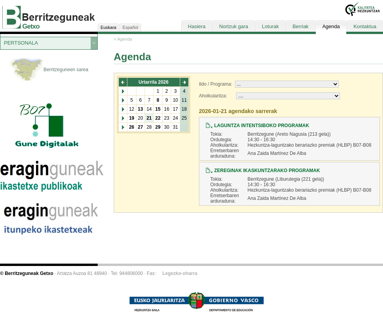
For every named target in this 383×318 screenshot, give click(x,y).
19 (131, 118)
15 (157, 109)
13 (140, 109)
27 (140, 127)
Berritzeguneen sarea (48, 70)
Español (130, 27)
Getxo (30, 26)
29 (157, 127)
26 (131, 127)
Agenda (124, 39)
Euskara (108, 27)
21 (149, 118)
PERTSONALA (21, 43)
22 (157, 118)
